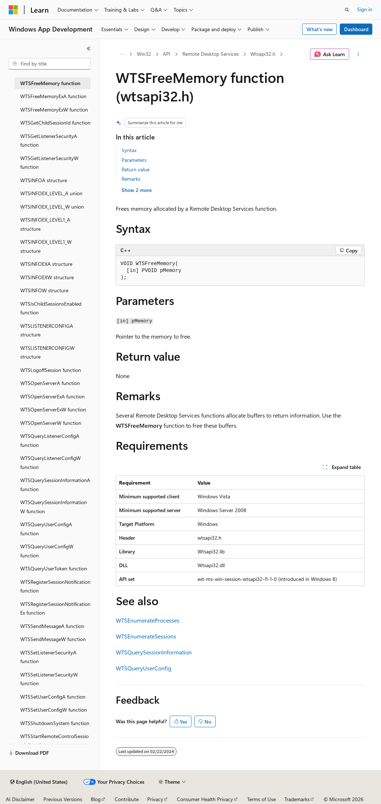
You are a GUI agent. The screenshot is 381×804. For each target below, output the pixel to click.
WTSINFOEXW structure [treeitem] (47, 277)
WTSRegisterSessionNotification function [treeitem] (55, 586)
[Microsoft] (13, 9)
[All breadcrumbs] (122, 54)
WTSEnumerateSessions (146, 636)
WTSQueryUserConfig (143, 668)
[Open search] (347, 9)
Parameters (134, 159)
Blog (96, 799)
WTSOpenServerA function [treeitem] (50, 383)
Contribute (127, 799)
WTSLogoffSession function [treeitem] (50, 370)
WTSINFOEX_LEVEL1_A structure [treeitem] (45, 224)
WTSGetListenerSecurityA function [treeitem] (48, 140)
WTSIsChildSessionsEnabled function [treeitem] (50, 308)
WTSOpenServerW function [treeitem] (50, 422)
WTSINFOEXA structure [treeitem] (46, 263)
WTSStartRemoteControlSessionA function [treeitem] (54, 741)
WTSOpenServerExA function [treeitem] (52, 396)
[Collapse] (88, 48)
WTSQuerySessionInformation (154, 652)
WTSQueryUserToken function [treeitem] (53, 568)
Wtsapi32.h (262, 53)
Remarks (131, 178)
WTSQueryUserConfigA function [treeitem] (46, 529)
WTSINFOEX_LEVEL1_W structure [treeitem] (46, 246)
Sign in (364, 9)
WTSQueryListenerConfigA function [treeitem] (49, 440)
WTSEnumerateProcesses (147, 620)
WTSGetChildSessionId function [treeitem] (55, 122)
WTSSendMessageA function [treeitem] (52, 626)
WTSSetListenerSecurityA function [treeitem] (48, 657)
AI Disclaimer (20, 799)
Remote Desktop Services (210, 53)
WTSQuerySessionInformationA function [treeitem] (55, 485)
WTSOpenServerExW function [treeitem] (53, 409)
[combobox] (49, 64)
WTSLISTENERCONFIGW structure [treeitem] (47, 352)
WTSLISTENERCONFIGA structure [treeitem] (46, 330)
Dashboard (356, 29)
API (166, 53)
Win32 (144, 53)
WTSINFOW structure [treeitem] (44, 290)
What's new (319, 29)
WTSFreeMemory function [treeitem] (50, 83)
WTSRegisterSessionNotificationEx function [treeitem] (55, 608)
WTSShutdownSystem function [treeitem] (54, 723)
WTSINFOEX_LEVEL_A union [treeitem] (51, 193)
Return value (135, 169)
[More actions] (358, 54)
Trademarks (297, 799)
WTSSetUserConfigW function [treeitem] (53, 709)
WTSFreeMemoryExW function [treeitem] (54, 109)
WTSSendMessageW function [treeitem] (53, 639)
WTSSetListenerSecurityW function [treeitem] (49, 679)
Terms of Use (261, 799)
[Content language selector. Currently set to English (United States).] (39, 782)
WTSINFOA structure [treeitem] (43, 180)
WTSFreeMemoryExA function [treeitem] (53, 96)
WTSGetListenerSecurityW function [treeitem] (49, 163)
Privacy (155, 799)
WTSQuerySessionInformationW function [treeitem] (53, 507)
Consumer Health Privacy (205, 799)
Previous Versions (62, 799)
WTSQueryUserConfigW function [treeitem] (46, 551)
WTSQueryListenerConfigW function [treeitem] (50, 462)
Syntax (129, 150)
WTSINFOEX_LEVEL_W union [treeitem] (52, 206)
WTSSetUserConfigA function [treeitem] (52, 696)
